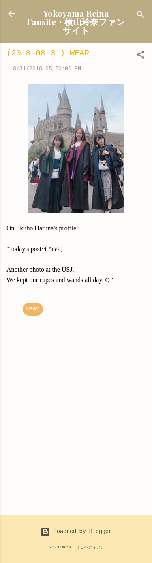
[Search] (141, 16)
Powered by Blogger (76, 531)
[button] (141, 56)
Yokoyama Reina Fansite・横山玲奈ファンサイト (76, 21)
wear (32, 309)
